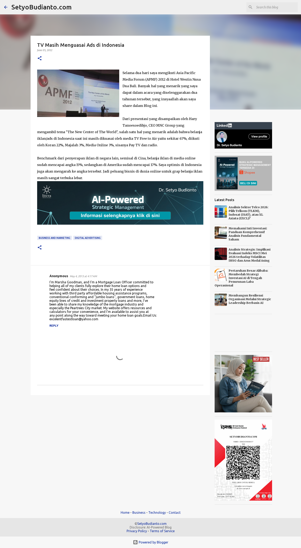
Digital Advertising (88, 238)
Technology (157, 512)
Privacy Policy (137, 531)
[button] (39, 58)
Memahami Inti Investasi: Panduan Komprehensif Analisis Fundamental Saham (248, 234)
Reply (53, 325)
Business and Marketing (54, 238)
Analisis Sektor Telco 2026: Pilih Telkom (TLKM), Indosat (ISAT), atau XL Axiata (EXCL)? (248, 212)
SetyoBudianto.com (41, 7)
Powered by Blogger (150, 542)
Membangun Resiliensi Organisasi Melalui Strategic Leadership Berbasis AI (250, 299)
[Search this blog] (276, 7)
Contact (175, 512)
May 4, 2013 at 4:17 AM (83, 276)
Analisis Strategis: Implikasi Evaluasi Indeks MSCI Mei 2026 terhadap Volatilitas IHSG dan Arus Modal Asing (249, 255)
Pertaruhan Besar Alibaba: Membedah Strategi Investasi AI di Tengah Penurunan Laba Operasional (241, 278)
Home (125, 512)
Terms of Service (162, 531)
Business (138, 512)
